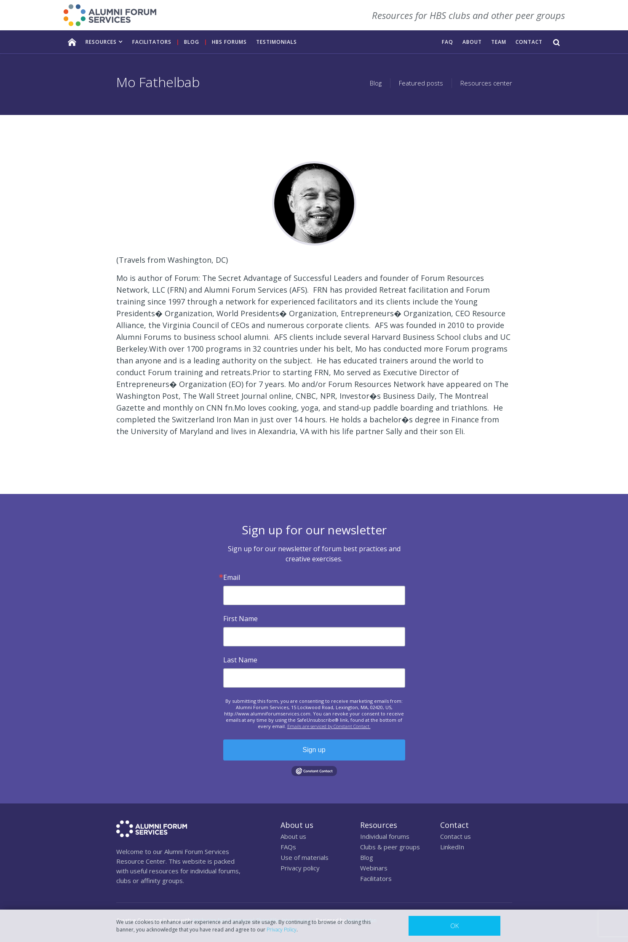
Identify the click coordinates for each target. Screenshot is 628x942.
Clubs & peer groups (390, 847)
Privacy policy (300, 868)
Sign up (313, 749)
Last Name (240, 659)
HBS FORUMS (229, 41)
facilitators (151, 41)
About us (293, 836)
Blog (191, 41)
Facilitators (376, 878)
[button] (104, 42)
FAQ (447, 41)
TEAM (498, 41)
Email (231, 577)
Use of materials (305, 857)
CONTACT (529, 41)
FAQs (288, 847)
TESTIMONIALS (276, 41)
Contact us (455, 836)
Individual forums (384, 836)
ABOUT (472, 41)
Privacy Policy (282, 929)
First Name (240, 618)
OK (454, 925)
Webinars (373, 868)
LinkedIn (452, 847)
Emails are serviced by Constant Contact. (329, 726)
